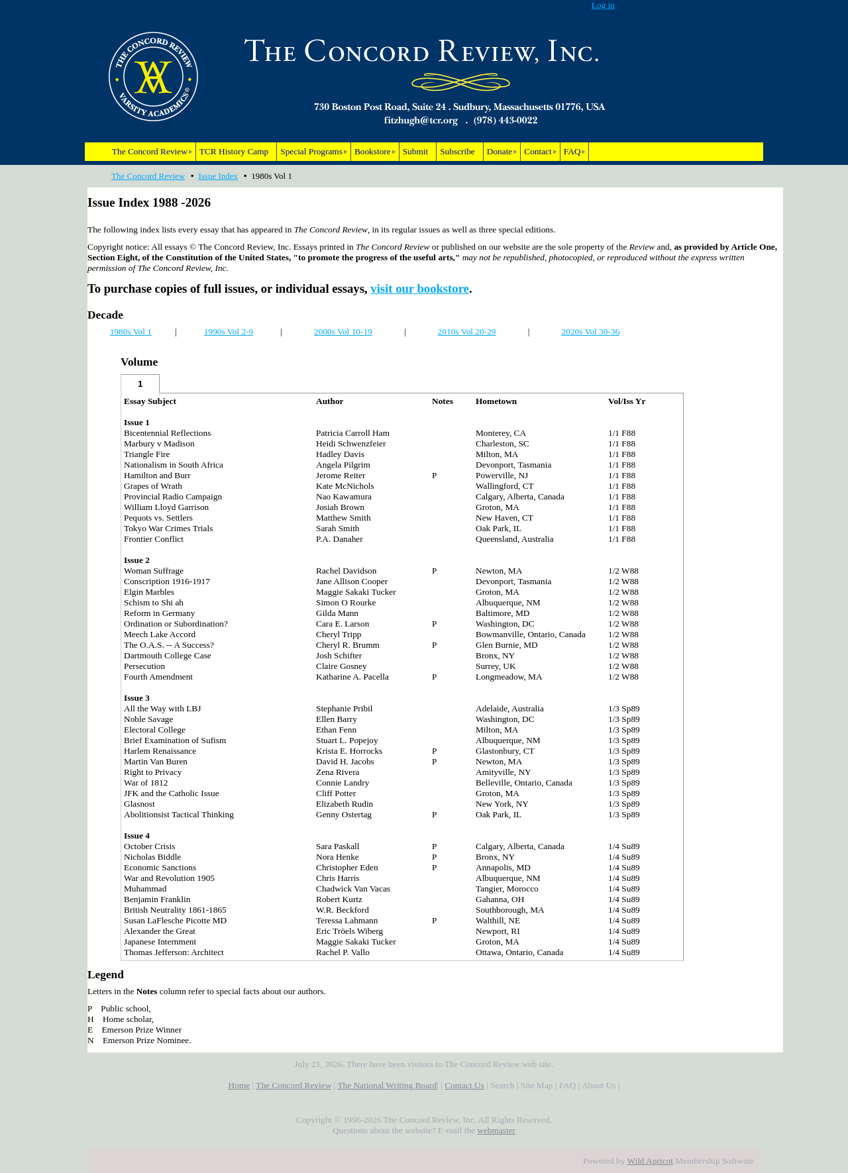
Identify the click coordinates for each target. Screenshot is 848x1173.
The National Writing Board (387, 1085)
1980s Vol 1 (131, 331)
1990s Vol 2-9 (228, 331)
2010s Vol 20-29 (467, 331)
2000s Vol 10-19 (343, 331)
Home (239, 1085)
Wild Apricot (649, 1161)
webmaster (496, 1130)
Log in (603, 5)
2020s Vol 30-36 (591, 331)
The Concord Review (148, 176)
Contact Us (464, 1085)
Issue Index (218, 176)
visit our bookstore (419, 288)
